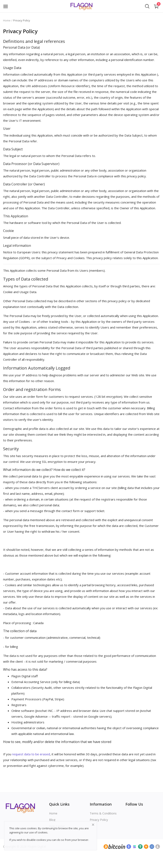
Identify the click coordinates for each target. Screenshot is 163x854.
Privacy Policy (99, 820)
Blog (52, 820)
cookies (42, 832)
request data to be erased (31, 754)
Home (7, 20)
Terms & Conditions (103, 813)
